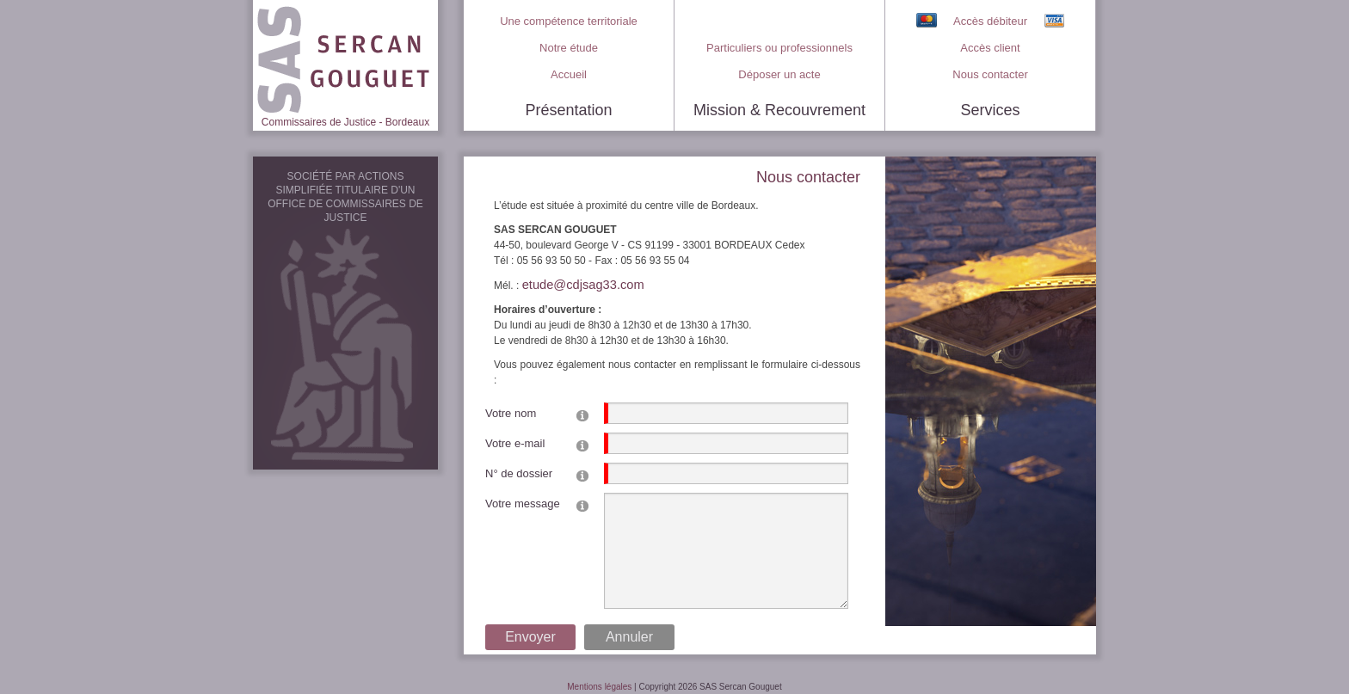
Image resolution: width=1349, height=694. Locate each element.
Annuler (629, 637)
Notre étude (568, 47)
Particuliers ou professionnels (779, 47)
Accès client (989, 47)
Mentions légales (599, 686)
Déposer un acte (779, 74)
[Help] (582, 414)
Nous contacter (989, 74)
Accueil (569, 74)
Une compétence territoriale (569, 21)
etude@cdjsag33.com (583, 285)
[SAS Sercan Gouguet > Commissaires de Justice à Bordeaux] (345, 57)
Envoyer (530, 637)
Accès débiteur (990, 21)
